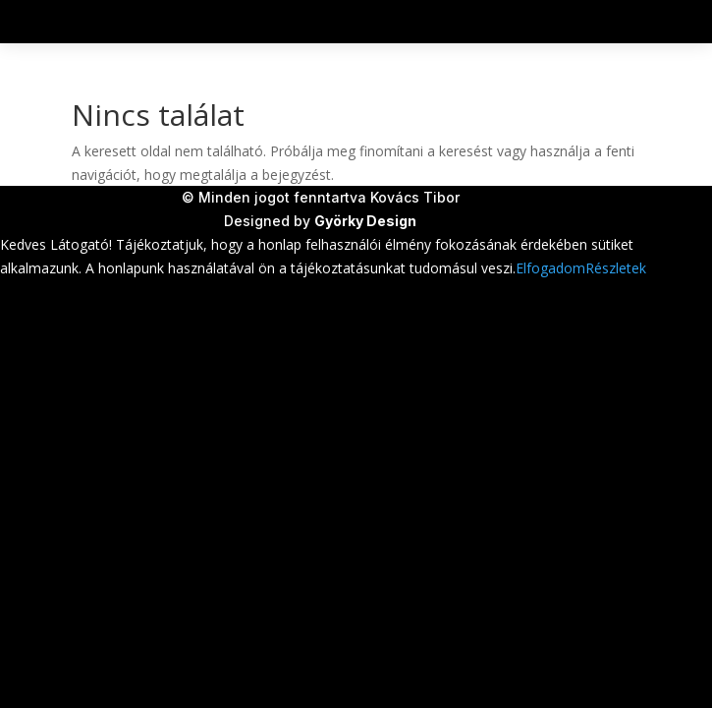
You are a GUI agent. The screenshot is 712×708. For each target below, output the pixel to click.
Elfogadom (550, 268)
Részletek (615, 268)
